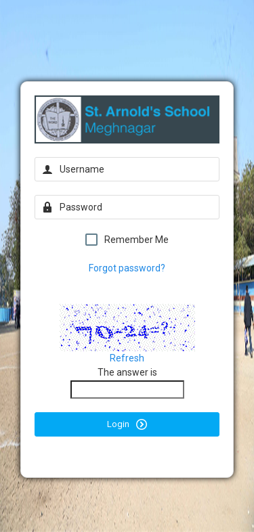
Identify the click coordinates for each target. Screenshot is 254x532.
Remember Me (127, 240)
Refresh (127, 358)
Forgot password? (127, 268)
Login (127, 424)
